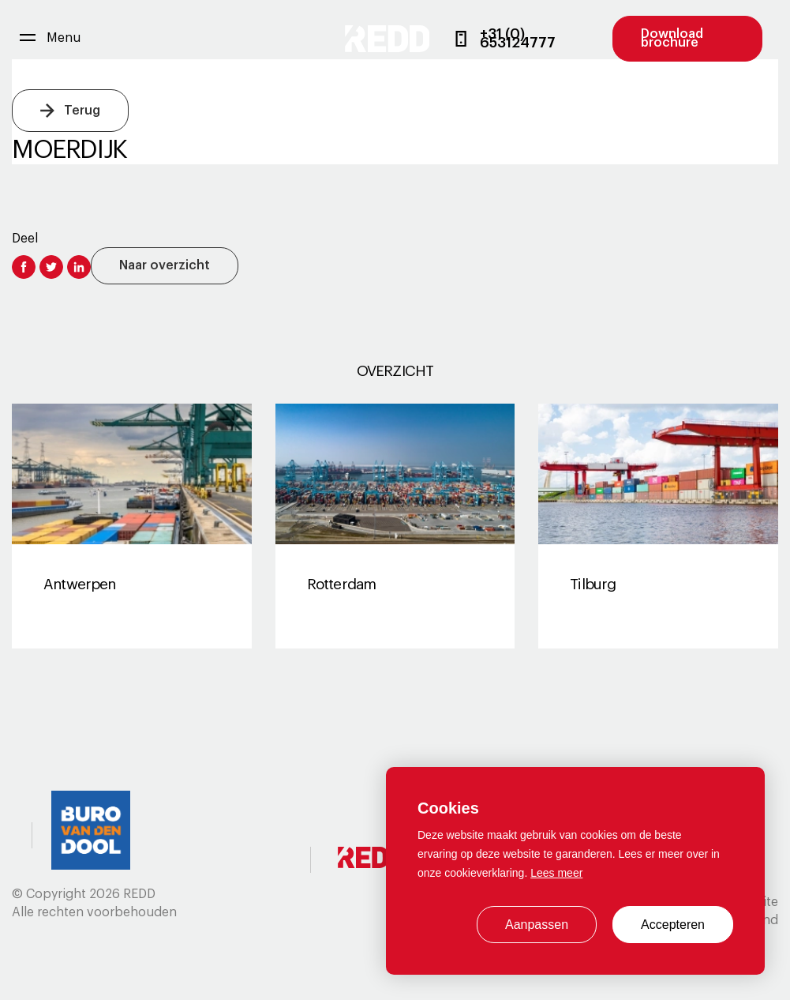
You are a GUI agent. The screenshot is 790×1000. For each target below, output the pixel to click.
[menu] (50, 39)
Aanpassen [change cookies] (536, 924)
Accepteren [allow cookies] (673, 924)
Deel (25, 238)
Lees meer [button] (556, 873)
